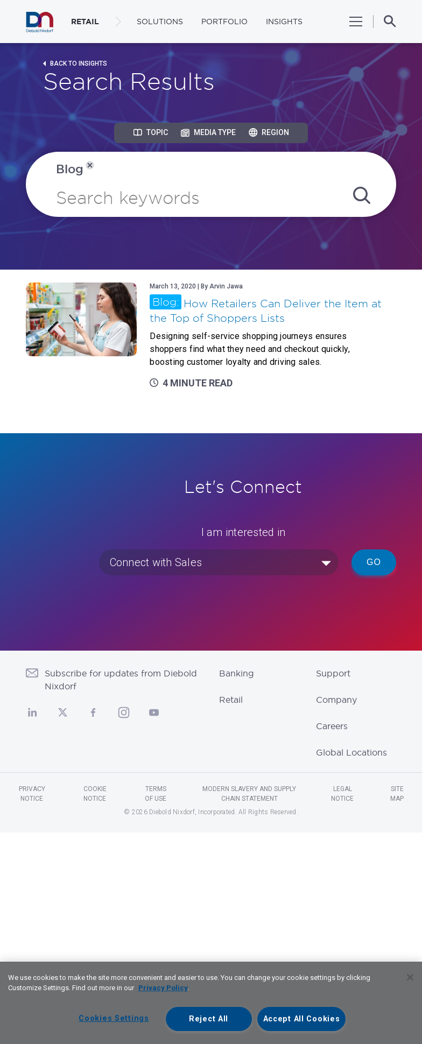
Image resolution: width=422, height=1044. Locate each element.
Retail (231, 699)
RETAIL (85, 21)
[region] (211, 1003)
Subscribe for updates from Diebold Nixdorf (121, 680)
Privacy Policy (163, 988)
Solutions (160, 21)
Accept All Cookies (301, 1019)
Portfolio (224, 21)
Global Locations (351, 752)
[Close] (410, 977)
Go (374, 562)
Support (333, 673)
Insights (284, 21)
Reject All (208, 1019)
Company (336, 699)
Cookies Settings (114, 1018)
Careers (332, 726)
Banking (236, 673)
